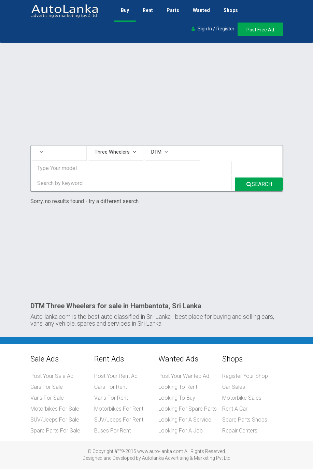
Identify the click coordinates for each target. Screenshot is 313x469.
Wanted (201, 10)
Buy (125, 10)
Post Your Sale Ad (51, 376)
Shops (231, 10)
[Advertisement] (156, 94)
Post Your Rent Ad (116, 376)
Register (225, 28)
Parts (173, 10)
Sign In (205, 28)
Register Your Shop (245, 376)
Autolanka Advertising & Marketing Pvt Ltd (186, 458)
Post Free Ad (260, 29)
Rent (148, 10)
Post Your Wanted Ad (183, 376)
